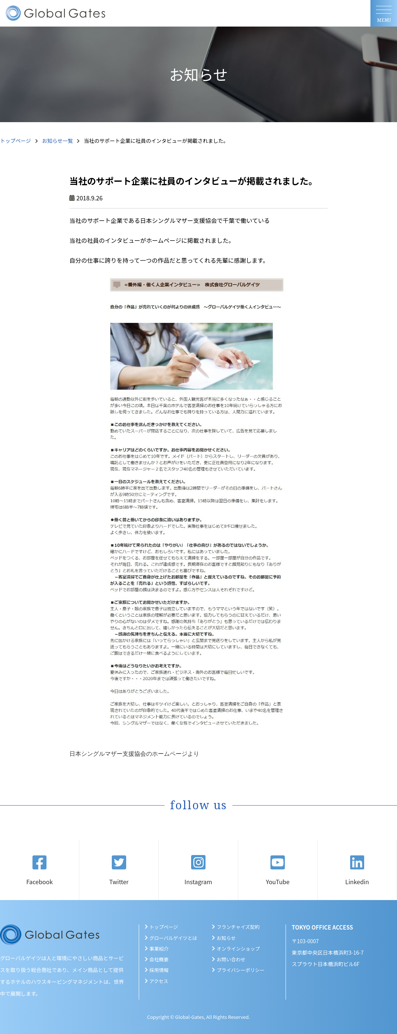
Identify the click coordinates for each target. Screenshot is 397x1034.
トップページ (15, 140)
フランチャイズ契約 (238, 926)
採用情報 (159, 970)
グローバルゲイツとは (173, 937)
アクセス (158, 981)
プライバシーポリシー (241, 970)
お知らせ (226, 937)
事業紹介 (159, 948)
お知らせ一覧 (57, 140)
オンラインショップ (238, 948)
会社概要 (159, 959)
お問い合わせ (231, 959)
